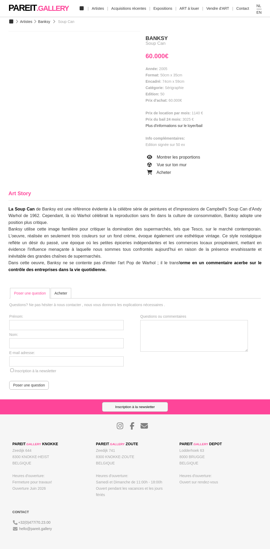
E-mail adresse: (22, 353)
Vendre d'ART (217, 8)
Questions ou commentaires (163, 316)
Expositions (162, 8)
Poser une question (30, 293)
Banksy (44, 21)
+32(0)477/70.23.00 (34, 522)
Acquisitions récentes (128, 8)
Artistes (98, 8)
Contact (242, 8)
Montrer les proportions (173, 157)
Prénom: (16, 316)
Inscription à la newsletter (35, 371)
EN (259, 12)
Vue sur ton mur (166, 165)
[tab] (30, 293)
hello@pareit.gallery (35, 529)
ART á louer (189, 8)
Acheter (158, 172)
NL (259, 6)
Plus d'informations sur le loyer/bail (174, 126)
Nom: (13, 334)
